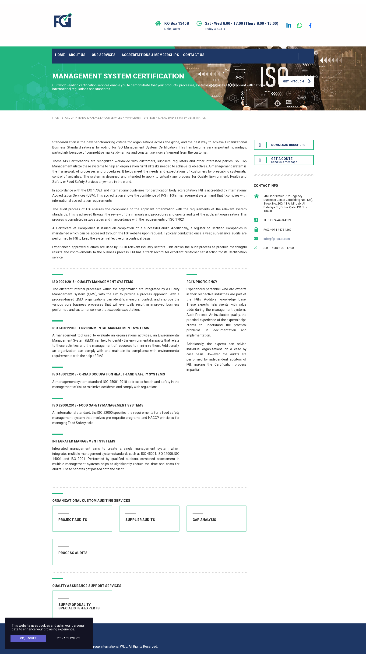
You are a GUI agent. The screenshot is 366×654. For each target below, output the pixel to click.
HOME (64, 51)
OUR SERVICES (118, 51)
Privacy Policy (68, 639)
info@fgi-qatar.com (277, 242)
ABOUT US (86, 51)
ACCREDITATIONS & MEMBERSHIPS (168, 51)
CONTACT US (217, 51)
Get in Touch (298, 86)
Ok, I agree (28, 639)
